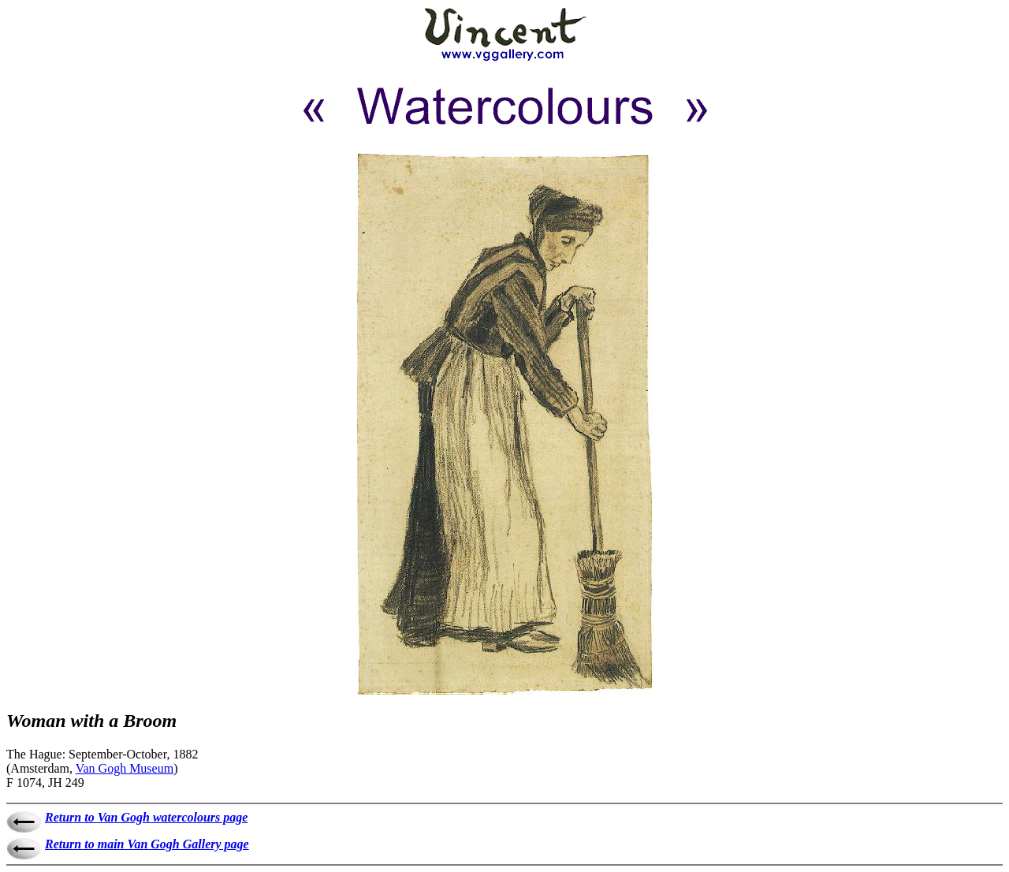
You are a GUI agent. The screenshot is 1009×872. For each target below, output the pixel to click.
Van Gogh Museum (124, 768)
